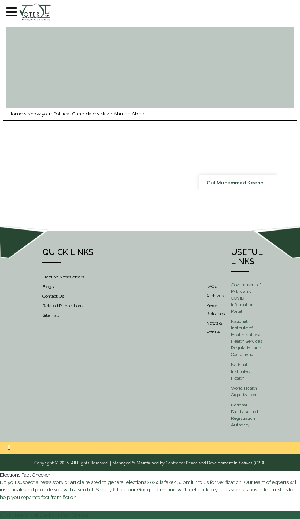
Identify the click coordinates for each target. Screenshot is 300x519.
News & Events (214, 327)
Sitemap (50, 315)
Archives (215, 295)
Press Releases (215, 309)
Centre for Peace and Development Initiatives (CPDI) (216, 463)
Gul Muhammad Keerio (235, 183)
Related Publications (62, 305)
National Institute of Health (242, 371)
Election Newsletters (63, 277)
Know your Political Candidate (61, 114)
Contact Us (53, 296)
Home (15, 114)
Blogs (48, 286)
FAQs (211, 286)
